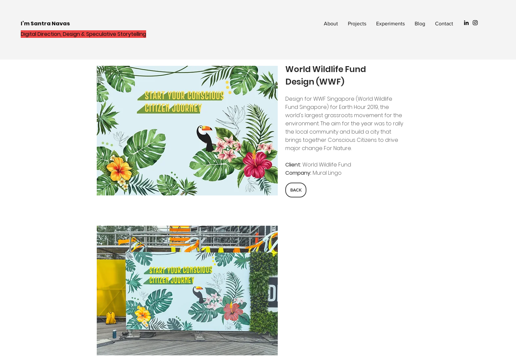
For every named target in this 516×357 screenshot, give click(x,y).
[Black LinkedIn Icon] (466, 22)
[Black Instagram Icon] (475, 22)
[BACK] (295, 190)
